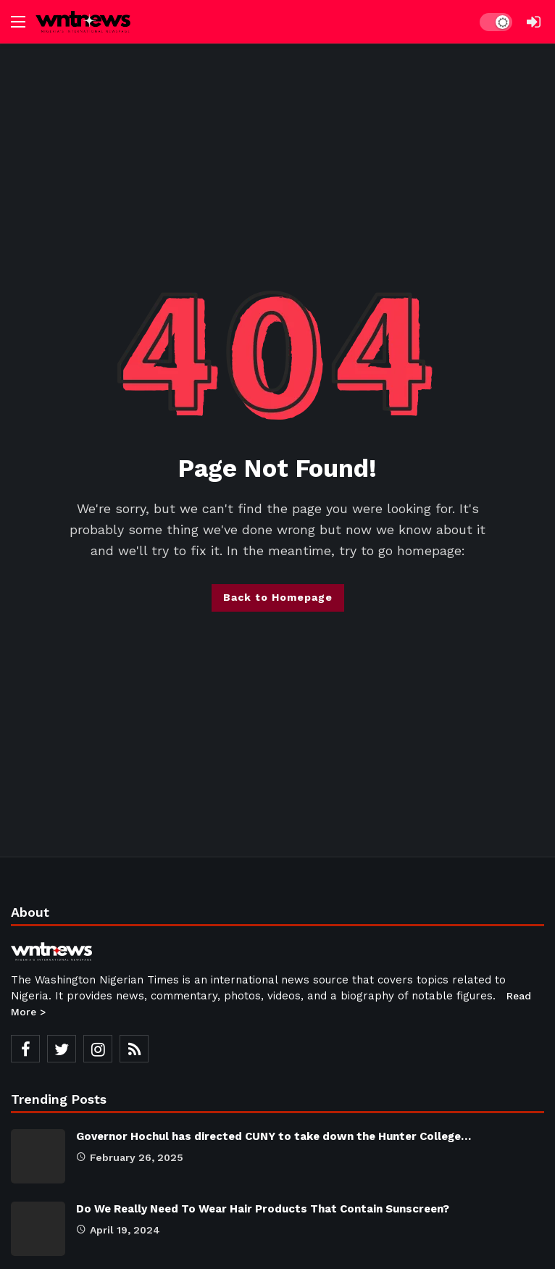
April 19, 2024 (118, 1230)
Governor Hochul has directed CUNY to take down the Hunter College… (273, 1136)
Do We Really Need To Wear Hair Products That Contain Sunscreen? (262, 1208)
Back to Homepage (278, 597)
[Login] (533, 22)
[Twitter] (61, 1048)
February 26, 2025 (129, 1157)
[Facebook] (25, 1048)
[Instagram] (97, 1048)
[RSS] (134, 1048)
